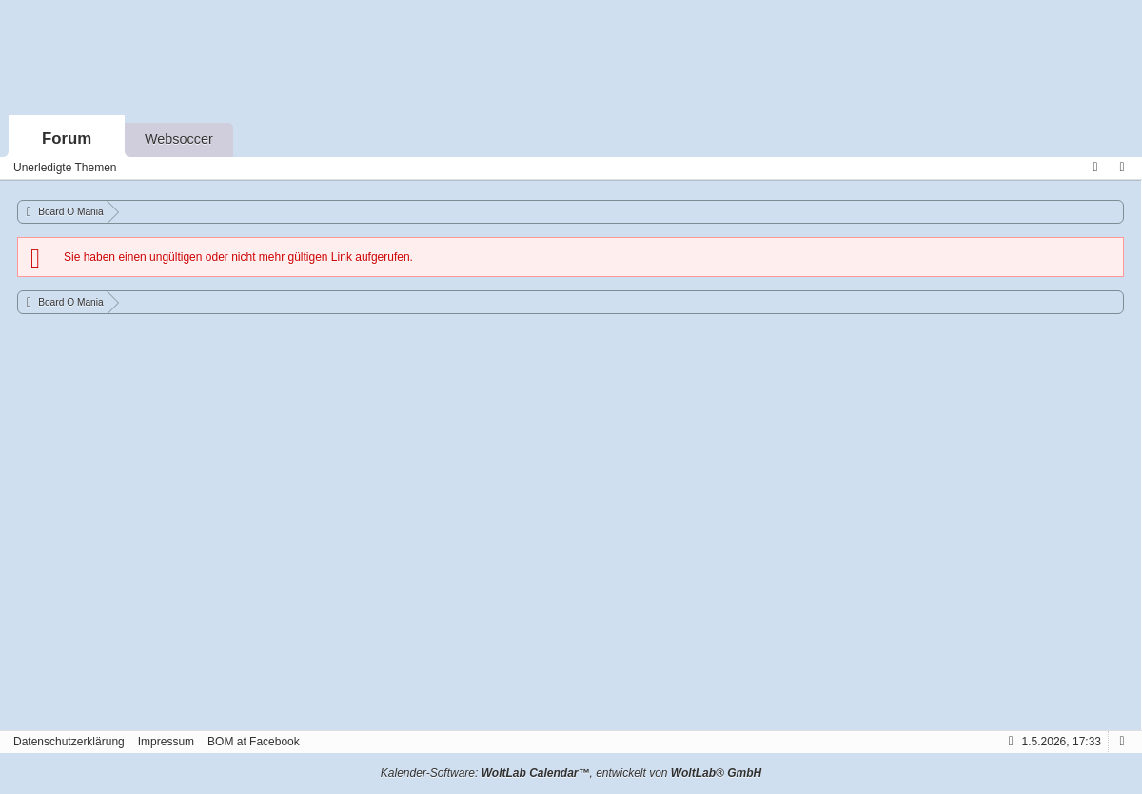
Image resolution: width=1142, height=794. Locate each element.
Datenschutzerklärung (69, 741)
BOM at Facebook (253, 741)
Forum (66, 138)
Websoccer (179, 139)
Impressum (166, 741)
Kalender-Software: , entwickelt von (571, 773)
